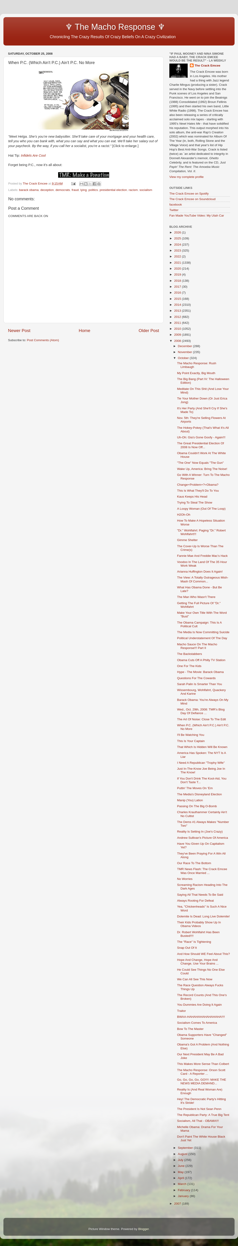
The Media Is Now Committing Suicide (203, 632)
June (181, 1166)
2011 (178, 322)
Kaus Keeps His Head (192, 496)
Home (84, 330)
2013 (178, 310)
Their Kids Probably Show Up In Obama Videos (199, 924)
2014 (178, 304)
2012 (178, 317)
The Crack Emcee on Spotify (189, 193)
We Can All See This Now (194, 979)
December (185, 346)
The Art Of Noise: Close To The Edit (201, 719)
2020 (178, 268)
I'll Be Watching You (190, 735)
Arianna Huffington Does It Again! (200, 571)
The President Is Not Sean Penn (199, 1109)
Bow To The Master (190, 1029)
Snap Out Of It (187, 947)
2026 (178, 232)
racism (133, 190)
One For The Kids (189, 666)
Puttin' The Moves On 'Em (195, 788)
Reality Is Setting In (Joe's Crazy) (200, 831)
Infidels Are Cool (33, 155)
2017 (178, 286)
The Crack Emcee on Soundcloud (192, 199)
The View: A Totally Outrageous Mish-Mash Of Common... (202, 579)
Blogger (143, 1229)
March (182, 1184)
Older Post (149, 330)
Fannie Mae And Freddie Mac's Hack (202, 555)
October (184, 358)
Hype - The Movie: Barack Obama (200, 672)
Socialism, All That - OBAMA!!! (198, 1121)
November (185, 352)
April (181, 1178)
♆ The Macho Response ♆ (87, 27)
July (181, 1160)
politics (93, 190)
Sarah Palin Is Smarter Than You (199, 684)
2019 (178, 274)
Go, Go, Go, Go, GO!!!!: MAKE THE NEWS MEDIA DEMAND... (201, 1081)
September (186, 1148)
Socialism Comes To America (197, 1022)
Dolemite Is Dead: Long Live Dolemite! (203, 916)
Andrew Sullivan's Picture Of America (202, 837)
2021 (178, 262)
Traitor (181, 1011)
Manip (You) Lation (190, 800)
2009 (178, 334)
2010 (178, 328)
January (184, 1196)
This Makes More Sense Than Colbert (203, 1064)
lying (83, 190)
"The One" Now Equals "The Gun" (200, 462)
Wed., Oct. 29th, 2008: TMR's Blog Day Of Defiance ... (201, 711)
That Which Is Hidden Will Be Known (202, 747)
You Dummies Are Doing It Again (199, 1004)
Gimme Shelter (187, 540)
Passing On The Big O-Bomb (197, 806)
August (183, 1154)
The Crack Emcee (207, 65)
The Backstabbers (189, 654)
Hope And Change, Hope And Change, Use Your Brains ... (198, 961)
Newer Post (19, 330)
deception (47, 190)
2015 (178, 298)
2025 (178, 238)
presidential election (113, 190)
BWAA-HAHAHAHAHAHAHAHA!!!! (201, 1016)
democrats (62, 190)
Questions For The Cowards (196, 678)
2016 (178, 292)
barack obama (29, 190)
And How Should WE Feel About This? (203, 954)
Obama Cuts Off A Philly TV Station (201, 660)
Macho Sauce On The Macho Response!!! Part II (197, 646)
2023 (178, 250)
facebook (175, 204)
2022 (178, 256)
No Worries (184, 879)
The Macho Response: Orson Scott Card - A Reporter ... (201, 1071)
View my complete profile (186, 177)
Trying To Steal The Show (194, 502)
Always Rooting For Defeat (195, 900)
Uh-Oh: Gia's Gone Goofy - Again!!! (201, 437)
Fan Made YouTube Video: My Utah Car (196, 215)
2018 (178, 280)
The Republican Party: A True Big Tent (203, 1115)
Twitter (173, 210)
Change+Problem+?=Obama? (198, 484)
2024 (178, 244)
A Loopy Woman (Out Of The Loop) (201, 508)
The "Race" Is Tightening (194, 941)
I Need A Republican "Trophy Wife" (201, 762)
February (184, 1190)
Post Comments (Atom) (43, 340)
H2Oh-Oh (183, 514)
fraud (75, 190)
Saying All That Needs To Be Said (200, 894)
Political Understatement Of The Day (202, 638)
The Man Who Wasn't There (196, 597)
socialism (145, 190)
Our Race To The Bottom (194, 863)
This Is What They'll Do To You (198, 490)
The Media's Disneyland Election (199, 794)
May (181, 1172)
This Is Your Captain (191, 741)
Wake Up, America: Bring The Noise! (202, 469)
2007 (178, 1203)
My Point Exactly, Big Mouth (196, 373)
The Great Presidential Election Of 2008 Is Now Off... (200, 445)
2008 (178, 341)
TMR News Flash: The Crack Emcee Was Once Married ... (202, 870)
